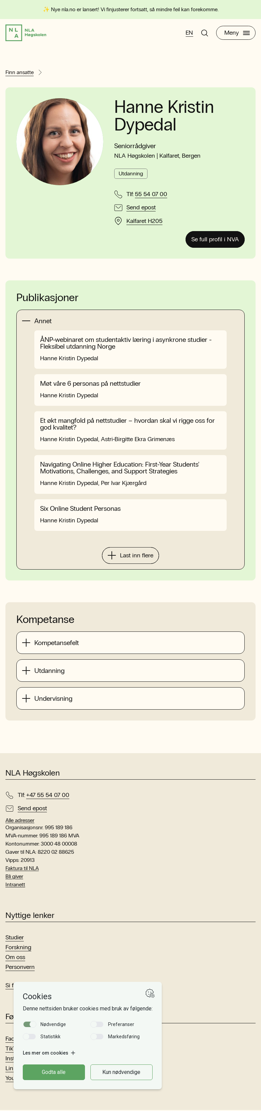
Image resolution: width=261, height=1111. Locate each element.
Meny (237, 33)
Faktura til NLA (22, 869)
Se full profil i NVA (215, 240)
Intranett (15, 885)
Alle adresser (19, 821)
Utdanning (131, 174)
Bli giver (14, 877)
